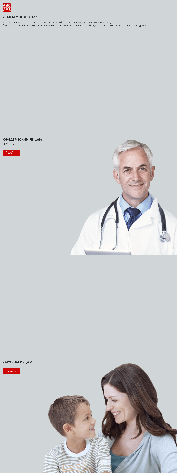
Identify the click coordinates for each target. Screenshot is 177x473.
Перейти (11, 152)
